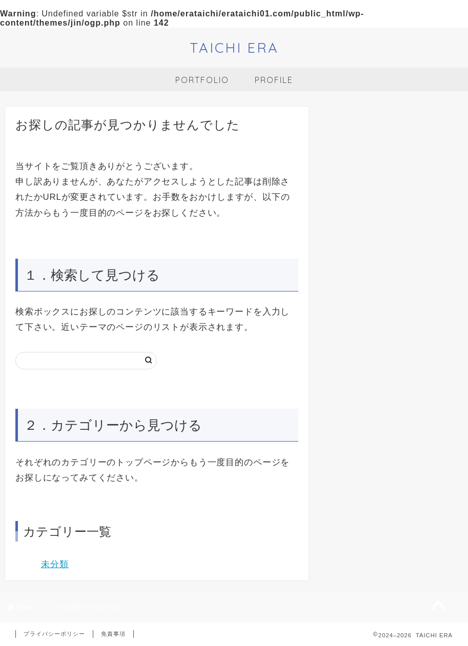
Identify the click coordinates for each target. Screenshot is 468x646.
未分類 (55, 564)
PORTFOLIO (202, 80)
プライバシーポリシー (54, 634)
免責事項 (113, 634)
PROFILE (274, 80)
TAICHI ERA (234, 47)
